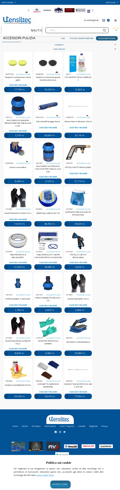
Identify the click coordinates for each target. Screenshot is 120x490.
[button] (9, 2)
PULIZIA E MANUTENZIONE (81, 38)
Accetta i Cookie (60, 484)
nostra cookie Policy (45, 475)
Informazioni (50, 426)
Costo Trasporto (67, 426)
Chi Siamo (36, 426)
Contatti (81, 426)
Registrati (93, 426)
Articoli (25, 426)
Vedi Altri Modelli (18, 85)
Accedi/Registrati (91, 20)
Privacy (104, 426)
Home (15, 426)
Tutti (63, 38)
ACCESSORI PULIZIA (106, 38)
